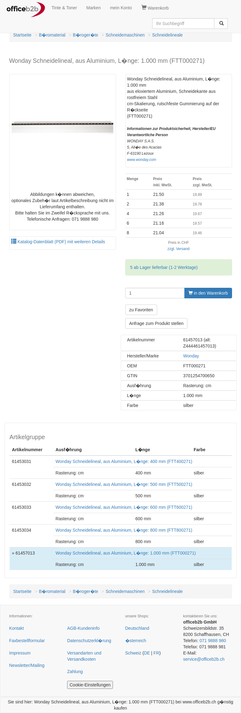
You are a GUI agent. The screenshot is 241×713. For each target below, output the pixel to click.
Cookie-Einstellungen (90, 684)
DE (147, 652)
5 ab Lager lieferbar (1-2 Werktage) (164, 267)
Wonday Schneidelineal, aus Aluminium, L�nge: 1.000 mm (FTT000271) (126, 553)
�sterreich (135, 640)
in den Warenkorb (208, 293)
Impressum (20, 652)
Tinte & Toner (64, 7)
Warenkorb (155, 8)
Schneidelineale (167, 34)
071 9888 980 (213, 640)
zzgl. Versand (178, 249)
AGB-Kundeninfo (83, 628)
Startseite (22, 34)
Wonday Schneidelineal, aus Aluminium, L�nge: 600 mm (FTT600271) (124, 507)
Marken (93, 7)
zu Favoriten (141, 309)
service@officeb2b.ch (204, 659)
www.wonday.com (141, 160)
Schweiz (133, 652)
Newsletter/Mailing (27, 665)
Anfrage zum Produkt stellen (156, 323)
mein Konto (121, 7)
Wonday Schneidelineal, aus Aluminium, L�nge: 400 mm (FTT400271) (124, 461)
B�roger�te (85, 34)
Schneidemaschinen (125, 34)
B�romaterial (52, 34)
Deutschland (137, 628)
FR (156, 652)
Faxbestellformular (27, 640)
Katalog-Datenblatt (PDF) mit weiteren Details (58, 241)
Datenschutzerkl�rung (89, 640)
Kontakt (16, 628)
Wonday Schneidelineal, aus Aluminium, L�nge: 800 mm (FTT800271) (124, 530)
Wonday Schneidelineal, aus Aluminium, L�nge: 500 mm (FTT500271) (124, 484)
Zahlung (75, 671)
